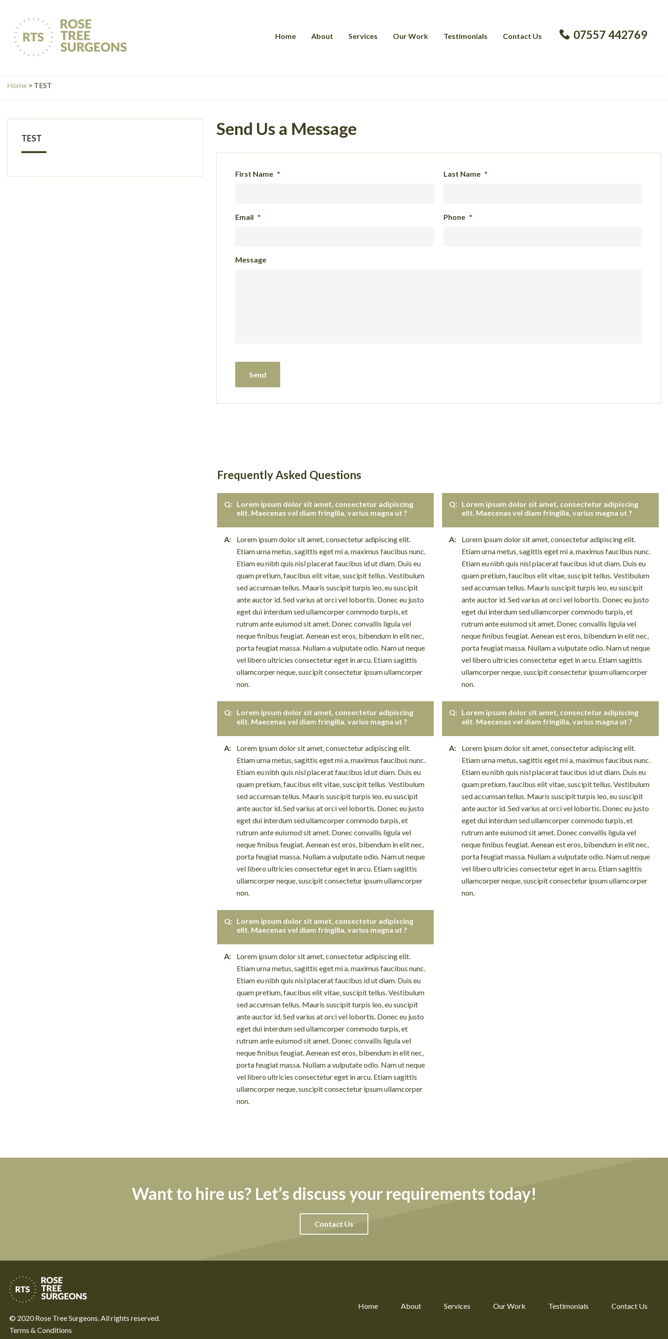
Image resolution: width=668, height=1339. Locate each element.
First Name (257, 173)
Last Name (465, 173)
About (411, 1298)
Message (250, 259)
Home (368, 1298)
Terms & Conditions (40, 1323)
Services (457, 1298)
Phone (457, 216)
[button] (334, 1217)
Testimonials (568, 1298)
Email (248, 216)
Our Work (509, 1298)
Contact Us (629, 1298)
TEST (31, 138)
